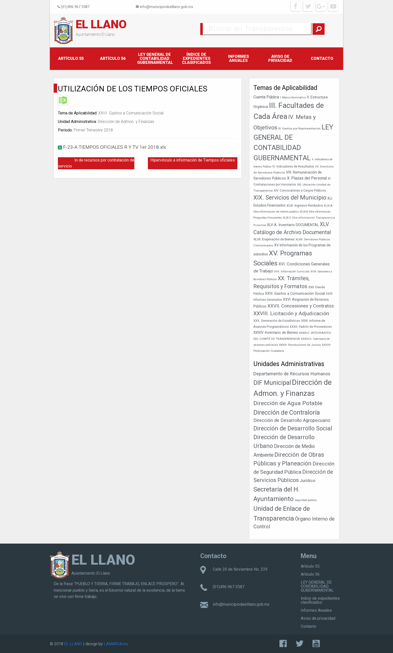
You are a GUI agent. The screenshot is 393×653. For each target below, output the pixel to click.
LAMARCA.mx (116, 643)
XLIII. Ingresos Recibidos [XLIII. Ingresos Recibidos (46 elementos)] (304, 205)
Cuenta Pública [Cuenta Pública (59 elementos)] (266, 97)
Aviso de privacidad (280, 58)
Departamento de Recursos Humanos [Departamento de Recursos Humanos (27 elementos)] (291, 373)
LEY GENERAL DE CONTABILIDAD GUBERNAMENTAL (155, 58)
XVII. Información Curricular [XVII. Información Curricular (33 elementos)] (292, 271)
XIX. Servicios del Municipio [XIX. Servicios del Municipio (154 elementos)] (289, 197)
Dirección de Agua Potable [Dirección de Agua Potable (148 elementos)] (287, 403)
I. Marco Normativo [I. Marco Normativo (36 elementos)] (293, 97)
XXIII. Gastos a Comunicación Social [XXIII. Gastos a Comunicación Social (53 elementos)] (295, 293)
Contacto (322, 58)
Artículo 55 (71, 58)
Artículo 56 (113, 58)
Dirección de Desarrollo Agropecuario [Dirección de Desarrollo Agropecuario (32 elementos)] (291, 420)
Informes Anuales (238, 58)
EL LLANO (101, 24)
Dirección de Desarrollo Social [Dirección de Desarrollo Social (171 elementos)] (292, 428)
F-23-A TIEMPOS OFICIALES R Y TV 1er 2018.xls (114, 147)
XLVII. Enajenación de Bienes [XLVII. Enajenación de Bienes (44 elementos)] (273, 239)
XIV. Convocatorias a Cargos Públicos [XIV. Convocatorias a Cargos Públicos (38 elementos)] (300, 190)
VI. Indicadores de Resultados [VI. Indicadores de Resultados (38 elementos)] (293, 166)
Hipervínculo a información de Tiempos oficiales (192, 160)
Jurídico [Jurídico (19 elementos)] (307, 480)
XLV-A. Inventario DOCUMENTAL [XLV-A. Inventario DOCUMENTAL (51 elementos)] (293, 225)
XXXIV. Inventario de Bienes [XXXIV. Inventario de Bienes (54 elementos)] (275, 332)
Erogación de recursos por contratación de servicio (96, 163)
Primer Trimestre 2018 (93, 130)
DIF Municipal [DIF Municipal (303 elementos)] (272, 382)
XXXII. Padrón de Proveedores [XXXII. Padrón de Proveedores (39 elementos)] (311, 327)
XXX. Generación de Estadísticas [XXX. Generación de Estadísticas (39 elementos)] (276, 320)
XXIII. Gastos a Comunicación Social (130, 113)
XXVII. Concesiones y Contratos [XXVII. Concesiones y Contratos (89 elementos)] (300, 306)
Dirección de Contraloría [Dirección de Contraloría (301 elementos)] (286, 412)
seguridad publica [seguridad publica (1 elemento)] (306, 500)
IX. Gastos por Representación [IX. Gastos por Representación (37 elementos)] (299, 128)
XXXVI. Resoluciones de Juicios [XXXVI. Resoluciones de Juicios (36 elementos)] (300, 345)
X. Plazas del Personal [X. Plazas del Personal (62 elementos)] (307, 178)
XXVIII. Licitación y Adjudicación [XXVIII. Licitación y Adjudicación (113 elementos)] (291, 313)
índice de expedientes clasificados (196, 58)
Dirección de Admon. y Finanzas (126, 121)
